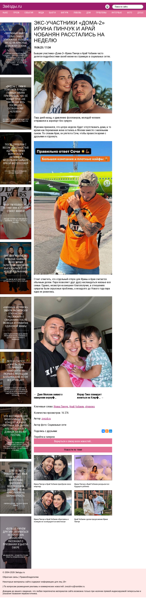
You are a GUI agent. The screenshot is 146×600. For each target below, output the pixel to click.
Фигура (64, 12)
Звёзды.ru (12, 6)
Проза (16, 12)
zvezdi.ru (46, 418)
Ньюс (5, 12)
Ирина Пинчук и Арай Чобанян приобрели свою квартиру (52, 485)
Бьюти (52, 12)
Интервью (117, 12)
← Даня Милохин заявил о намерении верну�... (48, 396)
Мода (41, 12)
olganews (90, 406)
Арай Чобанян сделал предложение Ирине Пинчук (91, 520)
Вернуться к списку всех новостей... (73, 441)
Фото (129, 12)
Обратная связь (10, 577)
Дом (88, 12)
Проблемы (101, 12)
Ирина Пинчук (61, 406)
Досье (140, 12)
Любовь (77, 12)
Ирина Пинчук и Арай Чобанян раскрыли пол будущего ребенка (91, 485)
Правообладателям (29, 577)
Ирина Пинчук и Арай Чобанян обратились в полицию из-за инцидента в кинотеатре (51, 520)
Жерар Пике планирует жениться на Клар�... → (90, 396)
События (29, 12)
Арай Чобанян (76, 406)
